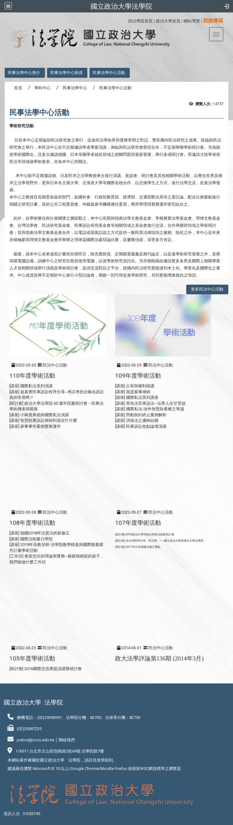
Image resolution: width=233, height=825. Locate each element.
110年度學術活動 (32, 375)
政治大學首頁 (168, 21)
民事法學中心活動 (109, 72)
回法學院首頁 (140, 21)
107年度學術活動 (138, 522)
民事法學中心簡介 (24, 72)
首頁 (18, 88)
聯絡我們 (67, 740)
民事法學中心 (75, 88)
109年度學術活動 (138, 375)
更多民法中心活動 (207, 289)
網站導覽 (192, 21)
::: (125, 20)
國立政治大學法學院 (121, 6)
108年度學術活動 (32, 522)
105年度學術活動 (32, 658)
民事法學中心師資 (66, 72)
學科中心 (42, 88)
